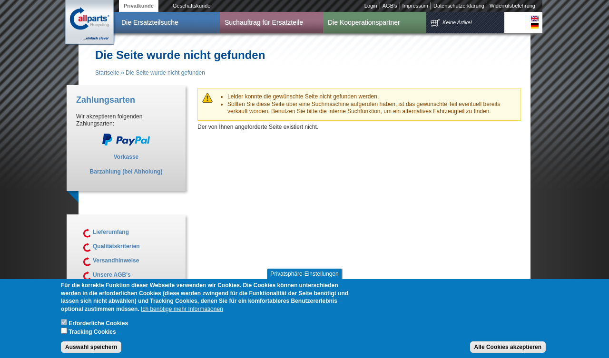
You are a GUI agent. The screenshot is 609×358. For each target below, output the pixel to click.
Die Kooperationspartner (364, 22)
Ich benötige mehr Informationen (182, 312)
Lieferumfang (111, 232)
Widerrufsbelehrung (512, 6)
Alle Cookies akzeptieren (507, 350)
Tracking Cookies (92, 334)
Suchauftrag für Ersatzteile (264, 22)
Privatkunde (139, 6)
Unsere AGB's (112, 274)
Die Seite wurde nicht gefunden (165, 72)
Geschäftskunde (192, 6)
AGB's (390, 6)
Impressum (415, 6)
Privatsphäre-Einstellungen (304, 277)
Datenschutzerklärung (458, 6)
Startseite (107, 72)
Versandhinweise (116, 260)
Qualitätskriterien (116, 246)
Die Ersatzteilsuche (149, 22)
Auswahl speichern (91, 350)
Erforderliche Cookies (98, 326)
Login (370, 6)
